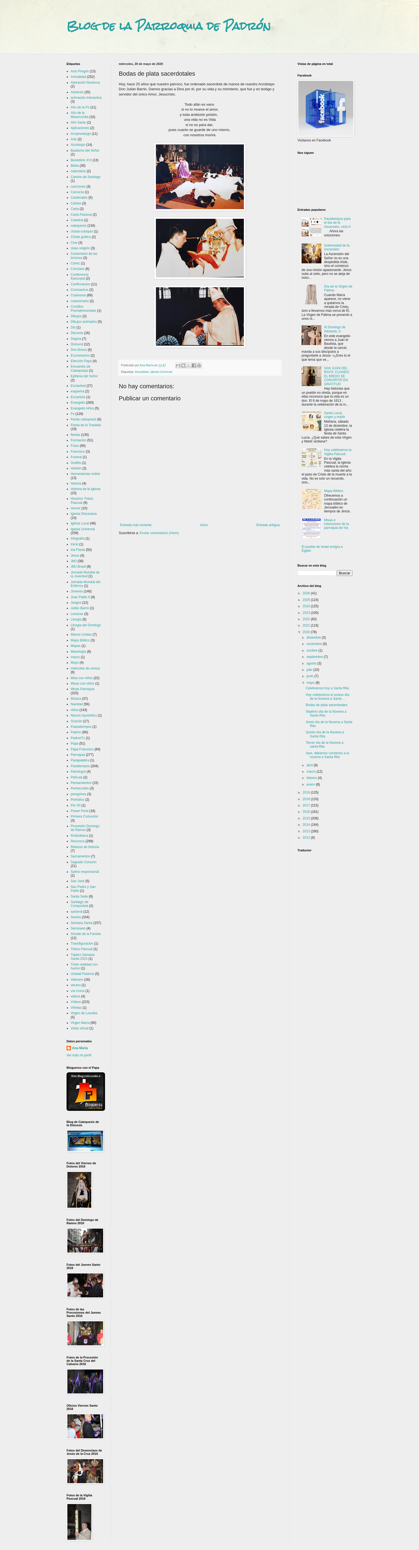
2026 (307, 593)
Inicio (204, 525)
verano (76, 985)
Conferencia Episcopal (80, 276)
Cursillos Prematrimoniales (83, 308)
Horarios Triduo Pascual (82, 500)
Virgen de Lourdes (84, 1013)
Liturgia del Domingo (86, 625)
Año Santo (78, 122)
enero (311, 784)
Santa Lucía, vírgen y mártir (334, 415)
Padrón (76, 732)
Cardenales (79, 197)
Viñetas (76, 1008)
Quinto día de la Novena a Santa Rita (325, 734)
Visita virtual (79, 1028)
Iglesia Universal (161, 371)
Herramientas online (85, 474)
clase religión (80, 248)
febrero (312, 778)
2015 (307, 818)
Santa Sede (79, 896)
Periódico (77, 800)
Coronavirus (80, 290)
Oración (76, 721)
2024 (307, 606)
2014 (307, 825)
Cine (74, 243)
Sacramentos (80, 856)
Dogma (76, 339)
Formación (78, 440)
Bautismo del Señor (85, 150)
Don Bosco (79, 350)
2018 (307, 799)
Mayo (75, 663)
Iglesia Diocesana (84, 514)
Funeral (76, 457)
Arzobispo (78, 145)
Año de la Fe (80, 107)
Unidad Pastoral (82, 974)
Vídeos (76, 1002)
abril (310, 765)
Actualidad (141, 371)
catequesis (78, 226)
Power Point (80, 811)
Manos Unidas (81, 634)
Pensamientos (81, 783)
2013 (307, 831)
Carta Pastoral (81, 215)
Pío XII (76, 805)
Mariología (78, 652)
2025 (307, 600)
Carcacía (77, 192)
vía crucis (78, 991)
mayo (311, 683)
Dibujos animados (84, 322)
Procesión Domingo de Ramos (85, 828)
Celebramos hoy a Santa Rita (327, 688)
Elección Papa (81, 361)
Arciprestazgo (81, 134)
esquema (77, 391)
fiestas (75, 435)
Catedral (77, 220)
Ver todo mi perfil (79, 1055)
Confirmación (80, 284)
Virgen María (80, 1023)
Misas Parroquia (83, 689)
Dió (73, 327)
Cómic (75, 263)
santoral (76, 912)
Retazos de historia (85, 847)
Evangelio (78, 402)
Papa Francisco (82, 749)
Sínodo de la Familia (86, 934)
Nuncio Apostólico (84, 715)
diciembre (314, 637)
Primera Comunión (84, 816)
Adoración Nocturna (85, 82)
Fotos (75, 446)
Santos (76, 917)
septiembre (315, 657)
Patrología (78, 771)
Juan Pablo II (80, 597)
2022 (307, 619)
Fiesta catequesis (83, 419)
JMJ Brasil (78, 566)
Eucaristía (78, 397)
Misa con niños (82, 678)
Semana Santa (81, 923)
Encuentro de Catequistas (80, 368)
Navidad (77, 704)
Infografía (78, 538)
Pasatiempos (80, 766)
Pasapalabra (80, 760)
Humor (76, 508)
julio (310, 670)
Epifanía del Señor (84, 376)
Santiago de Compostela (79, 904)
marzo (75, 657)
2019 (307, 792)
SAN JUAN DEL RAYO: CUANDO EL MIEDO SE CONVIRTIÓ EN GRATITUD (336, 376)
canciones (78, 186)
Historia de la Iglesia (85, 489)
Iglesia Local (80, 523)
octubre (312, 650)
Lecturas (77, 614)
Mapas (76, 646)
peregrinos (78, 794)
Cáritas (76, 203)
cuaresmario (80, 301)
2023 (307, 613)
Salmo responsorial (85, 872)
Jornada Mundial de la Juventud (85, 574)
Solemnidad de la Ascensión (337, 247)
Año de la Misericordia (80, 115)
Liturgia (76, 619)
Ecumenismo (80, 355)
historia (76, 483)
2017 (307, 805)
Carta (75, 209)
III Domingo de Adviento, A (335, 329)
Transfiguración (82, 943)
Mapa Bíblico (80, 640)
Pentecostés (80, 788)
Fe (73, 414)
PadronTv (78, 738)
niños (75, 710)
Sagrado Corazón (84, 862)
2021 (307, 625)
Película (76, 777)
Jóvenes (77, 591)
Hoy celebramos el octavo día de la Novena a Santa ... (327, 697)
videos (75, 996)
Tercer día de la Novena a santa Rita (324, 744)
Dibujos (76, 316)
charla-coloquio (82, 231)
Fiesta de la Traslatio (86, 425)
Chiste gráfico (81, 237)
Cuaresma (78, 295)
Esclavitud (78, 386)
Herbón (76, 468)
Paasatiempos (81, 727)
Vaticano (77, 980)
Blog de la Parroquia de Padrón (169, 26)
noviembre (315, 644)
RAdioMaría (79, 836)
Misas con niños (82, 683)
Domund (77, 344)
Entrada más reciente (135, 525)
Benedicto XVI (81, 160)
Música (76, 699)
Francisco (78, 451)
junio (311, 676)
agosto (312, 663)
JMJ (74, 561)
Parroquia (78, 755)
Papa (74, 743)
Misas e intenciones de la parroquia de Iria (336, 524)
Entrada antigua (268, 525)
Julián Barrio (80, 608)
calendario (78, 171)
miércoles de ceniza (85, 668)
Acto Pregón (80, 71)
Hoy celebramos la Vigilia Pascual (337, 452)
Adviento (77, 92)
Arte (74, 139)
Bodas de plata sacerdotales (326, 705)
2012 (307, 838)
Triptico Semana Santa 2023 (83, 957)
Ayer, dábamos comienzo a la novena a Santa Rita (327, 755)
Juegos (76, 603)
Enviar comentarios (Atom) (159, 533)
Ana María (80, 1048)
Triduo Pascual (82, 949)
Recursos (78, 841)
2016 (307, 812)
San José (77, 881)
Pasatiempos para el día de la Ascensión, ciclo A (337, 223)
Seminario (78, 928)
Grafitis (76, 463)
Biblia (75, 166)
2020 (307, 632)
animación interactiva (86, 98)
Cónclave (77, 269)
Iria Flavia (78, 550)
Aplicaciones (80, 128)
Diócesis (77, 333)
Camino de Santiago (86, 177)
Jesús (75, 555)
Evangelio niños (82, 408)
